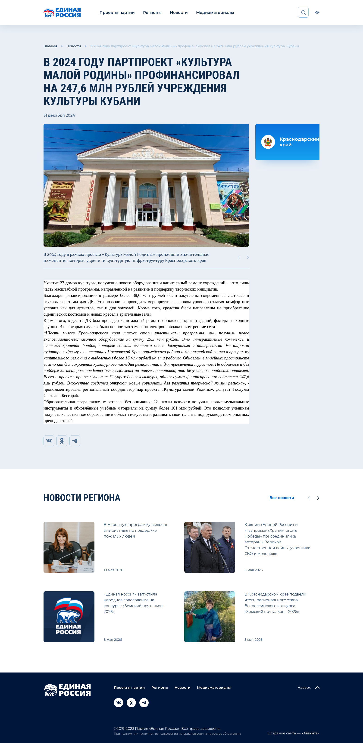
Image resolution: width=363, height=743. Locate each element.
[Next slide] (248, 257)
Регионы (149, 12)
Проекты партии (116, 12)
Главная (50, 46)
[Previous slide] (239, 257)
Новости (174, 12)
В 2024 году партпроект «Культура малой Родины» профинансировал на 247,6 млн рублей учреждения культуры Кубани (194, 46)
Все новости (281, 498)
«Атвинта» (309, 733)
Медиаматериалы (208, 12)
